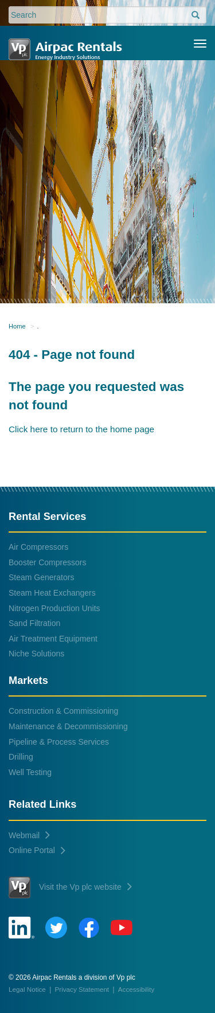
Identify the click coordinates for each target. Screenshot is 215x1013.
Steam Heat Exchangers (52, 592)
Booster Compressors (47, 562)
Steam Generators (41, 577)
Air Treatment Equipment (53, 638)
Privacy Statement (82, 989)
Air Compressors (38, 547)
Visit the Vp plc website (70, 887)
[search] (195, 15)
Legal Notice (27, 989)
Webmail (29, 835)
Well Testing (30, 772)
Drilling (21, 756)
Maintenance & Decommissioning (68, 726)
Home (17, 326)
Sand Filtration (34, 623)
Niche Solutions (36, 653)
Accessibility (136, 989)
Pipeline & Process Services (59, 741)
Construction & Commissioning (63, 710)
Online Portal (37, 850)
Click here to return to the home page (81, 429)
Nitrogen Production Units (54, 608)
